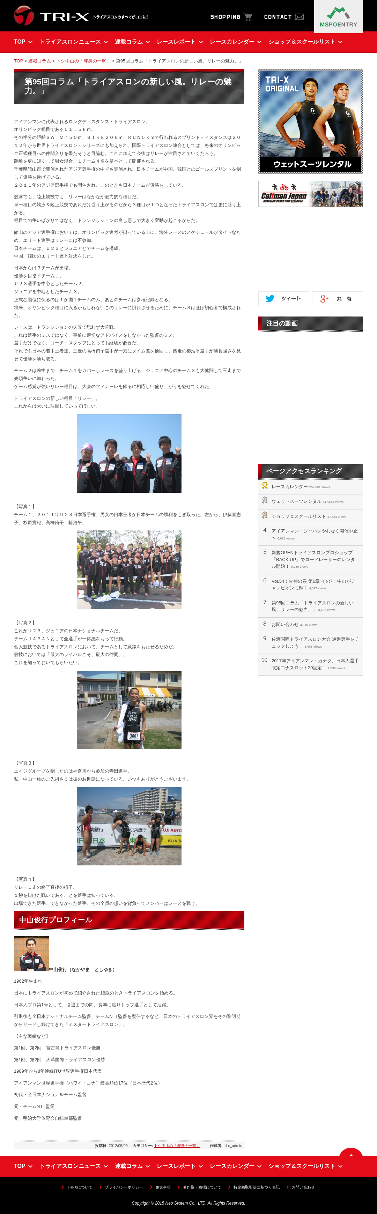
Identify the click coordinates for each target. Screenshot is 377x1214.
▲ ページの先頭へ (351, 1152)
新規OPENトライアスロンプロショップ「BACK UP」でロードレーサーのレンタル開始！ (313, 559)
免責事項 (163, 1187)
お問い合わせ (285, 624)
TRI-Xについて (79, 1187)
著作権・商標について (202, 1187)
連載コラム (39, 61)
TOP (18, 61)
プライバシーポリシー (124, 1187)
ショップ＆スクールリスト (299, 516)
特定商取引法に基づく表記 (257, 1187)
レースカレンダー (290, 486)
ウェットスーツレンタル (296, 501)
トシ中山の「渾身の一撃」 (83, 61)
